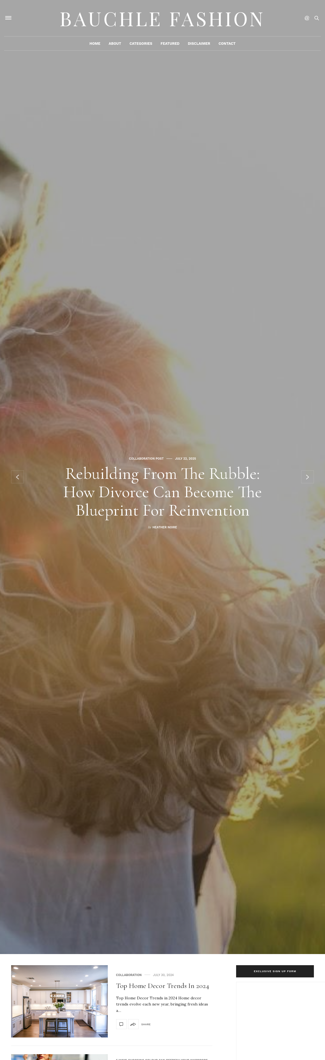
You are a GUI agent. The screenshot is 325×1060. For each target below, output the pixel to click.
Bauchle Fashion (162, 18)
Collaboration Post (146, 458)
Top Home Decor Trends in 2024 (162, 985)
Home (94, 43)
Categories (140, 43)
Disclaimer (199, 43)
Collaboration (129, 975)
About (115, 43)
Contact (227, 43)
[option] (162, 477)
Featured (170, 43)
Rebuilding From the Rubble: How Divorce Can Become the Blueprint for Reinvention (162, 492)
